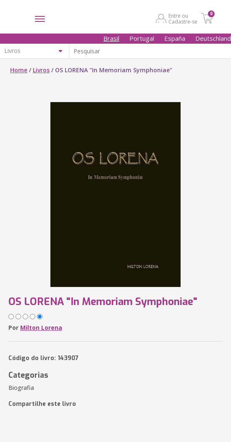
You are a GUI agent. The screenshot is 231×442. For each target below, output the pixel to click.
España (174, 38)
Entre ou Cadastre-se (182, 18)
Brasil (111, 38)
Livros (41, 70)
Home (18, 70)
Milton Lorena (41, 328)
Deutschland (213, 38)
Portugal (141, 38)
